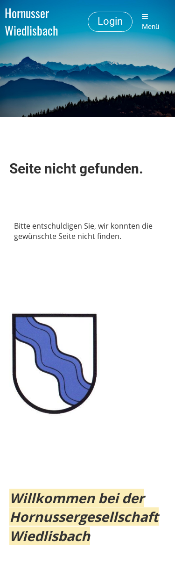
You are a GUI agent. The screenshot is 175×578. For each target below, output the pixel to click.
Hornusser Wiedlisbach (31, 22)
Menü (150, 22)
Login (110, 21)
